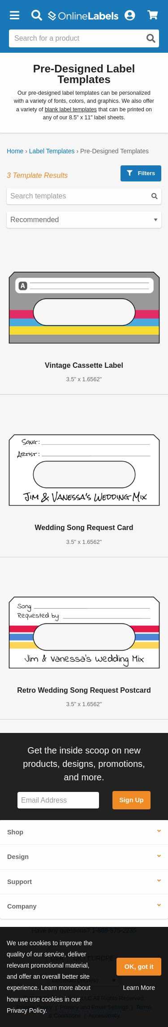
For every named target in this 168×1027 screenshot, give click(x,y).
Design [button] (18, 856)
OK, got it (139, 966)
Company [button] (22, 906)
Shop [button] (15, 832)
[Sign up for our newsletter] (58, 800)
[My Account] (129, 15)
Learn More (139, 987)
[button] (14, 15)
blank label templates (71, 109)
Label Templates (52, 151)
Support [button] (19, 881)
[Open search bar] (36, 15)
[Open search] (151, 38)
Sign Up (131, 800)
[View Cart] (152, 16)
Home (15, 151)
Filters (141, 173)
